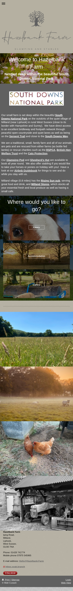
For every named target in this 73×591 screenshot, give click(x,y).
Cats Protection (37, 153)
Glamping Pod (15, 160)
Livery (36, 227)
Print (6, 580)
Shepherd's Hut (39, 160)
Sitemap (15, 580)
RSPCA (50, 149)
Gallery (36, 285)
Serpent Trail (17, 136)
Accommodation (36, 256)
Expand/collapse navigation (36, 3)
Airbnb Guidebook (25, 170)
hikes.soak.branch (14, 566)
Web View (66, 583)
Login (68, 580)
